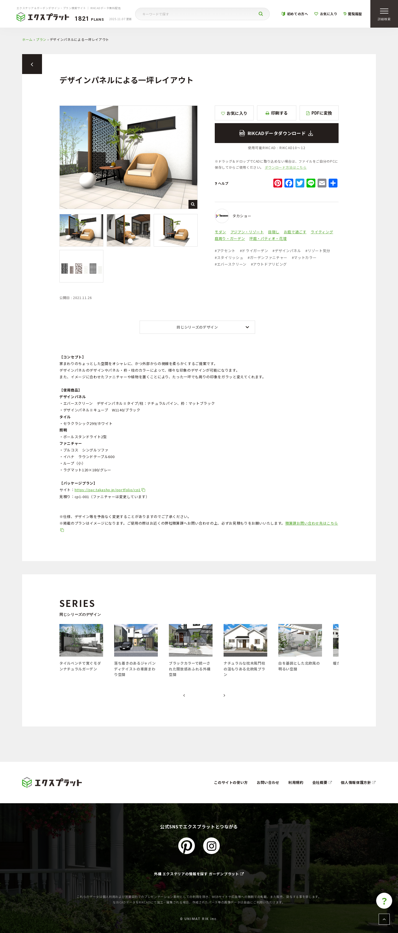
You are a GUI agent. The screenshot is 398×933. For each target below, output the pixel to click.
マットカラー (304, 257)
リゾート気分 (317, 250)
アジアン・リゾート (247, 231)
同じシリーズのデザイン (197, 327)
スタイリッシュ (229, 257)
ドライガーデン (254, 250)
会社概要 (322, 782)
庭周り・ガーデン (230, 238)
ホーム (27, 39)
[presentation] (184, 695)
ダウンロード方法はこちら (286, 167)
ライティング (322, 231)
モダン (220, 231)
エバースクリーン (231, 264)
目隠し (273, 231)
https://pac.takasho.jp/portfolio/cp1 (108, 489)
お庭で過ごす (295, 231)
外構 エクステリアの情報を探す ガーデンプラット (199, 873)
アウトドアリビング (269, 264)
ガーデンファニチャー (267, 257)
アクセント (225, 250)
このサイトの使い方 (231, 782)
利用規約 (295, 782)
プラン (41, 39)
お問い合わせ (268, 782)
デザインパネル (287, 250)
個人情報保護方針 (358, 782)
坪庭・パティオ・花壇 (268, 238)
